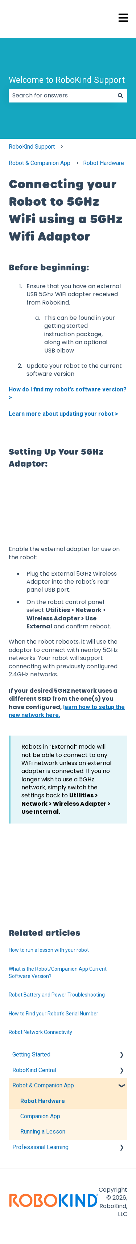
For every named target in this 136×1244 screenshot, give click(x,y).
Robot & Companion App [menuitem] (43, 1085)
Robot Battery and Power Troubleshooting (57, 995)
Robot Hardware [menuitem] (42, 1101)
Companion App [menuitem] (40, 1116)
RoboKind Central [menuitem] (34, 1070)
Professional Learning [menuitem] (40, 1147)
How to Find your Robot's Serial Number (53, 1013)
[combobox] (61, 95)
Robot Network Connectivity (40, 1032)
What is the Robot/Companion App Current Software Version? (58, 972)
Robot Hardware (103, 163)
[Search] (120, 95)
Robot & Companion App (39, 163)
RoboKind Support (32, 146)
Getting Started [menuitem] (31, 1054)
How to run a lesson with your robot (49, 950)
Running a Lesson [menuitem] (42, 1131)
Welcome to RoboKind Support (67, 80)
